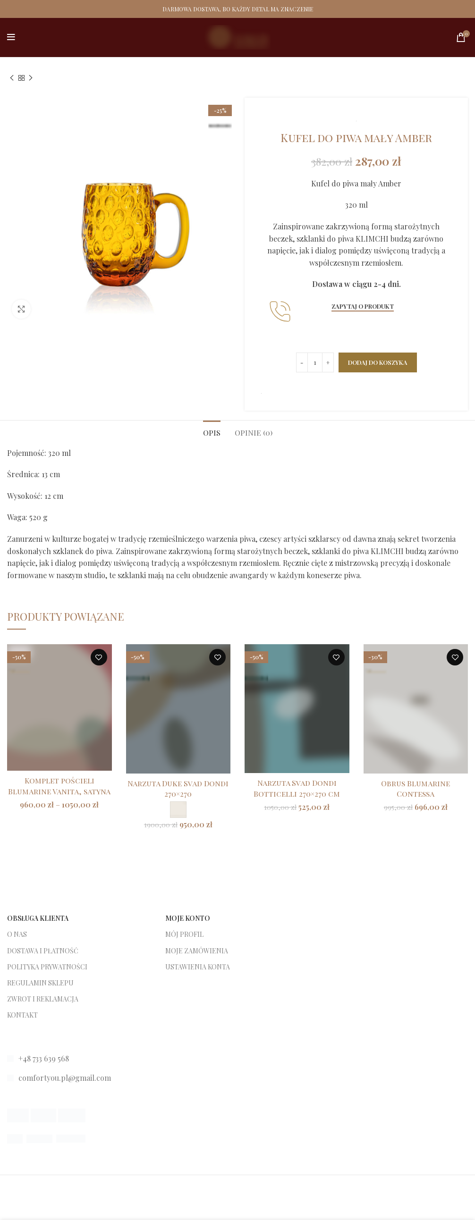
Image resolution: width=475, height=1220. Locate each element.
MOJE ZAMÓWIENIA (196, 950)
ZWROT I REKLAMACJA (42, 998)
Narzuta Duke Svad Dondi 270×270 (178, 788)
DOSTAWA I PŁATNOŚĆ (42, 950)
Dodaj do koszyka (377, 362)
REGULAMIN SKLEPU (40, 982)
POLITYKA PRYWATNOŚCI (47, 966)
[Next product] (30, 78)
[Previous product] (12, 78)
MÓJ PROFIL (184, 934)
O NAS (17, 934)
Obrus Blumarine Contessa (415, 788)
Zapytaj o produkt (362, 306)
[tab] (212, 431)
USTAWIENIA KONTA (197, 966)
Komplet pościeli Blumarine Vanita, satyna (59, 785)
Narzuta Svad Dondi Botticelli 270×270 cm (297, 788)
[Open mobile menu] (11, 37)
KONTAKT (22, 1014)
